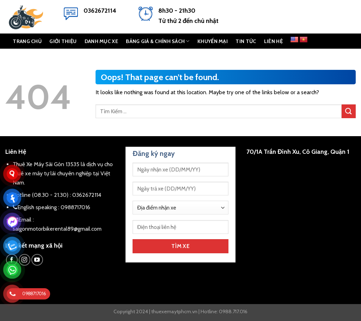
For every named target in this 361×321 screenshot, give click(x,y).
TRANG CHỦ (27, 41)
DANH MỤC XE (101, 41)
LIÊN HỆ (273, 41)
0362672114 (100, 10)
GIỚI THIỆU (63, 41)
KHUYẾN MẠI (212, 41)
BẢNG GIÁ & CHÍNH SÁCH (158, 41)
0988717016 (75, 207)
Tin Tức (245, 41)
